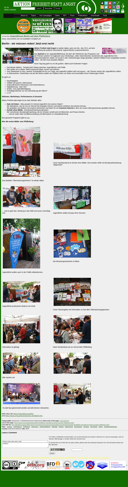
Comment (26, 445)
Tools (105, 15)
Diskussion (34, 426)
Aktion (101, 426)
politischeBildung (45, 426)
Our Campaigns (45, 15)
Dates (57, 15)
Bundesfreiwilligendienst (43, 457)
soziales (9, 426)
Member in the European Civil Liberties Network (22, 457)
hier (28, 118)
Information (94, 426)
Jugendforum (17, 426)
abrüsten (86, 426)
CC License (5, 457)
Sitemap (6, 9)
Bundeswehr (78, 426)
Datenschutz (69, 426)
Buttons (61, 426)
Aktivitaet (54, 426)
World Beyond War (71, 457)
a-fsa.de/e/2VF (64, 421)
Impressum (13, 9)
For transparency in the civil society (99, 457)
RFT (65, 15)
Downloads (95, 15)
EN (8, 7)
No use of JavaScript (82, 457)
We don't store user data (58, 457)
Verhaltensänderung (110, 426)
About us (24, 15)
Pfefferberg (26, 426)
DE (5, 7)
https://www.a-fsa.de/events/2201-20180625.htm (24, 416)
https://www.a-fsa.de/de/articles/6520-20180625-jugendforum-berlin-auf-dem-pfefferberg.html (44, 423)
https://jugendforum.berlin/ (23, 414)
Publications (82, 15)
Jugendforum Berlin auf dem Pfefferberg (30, 36)
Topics (33, 15)
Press (72, 15)
